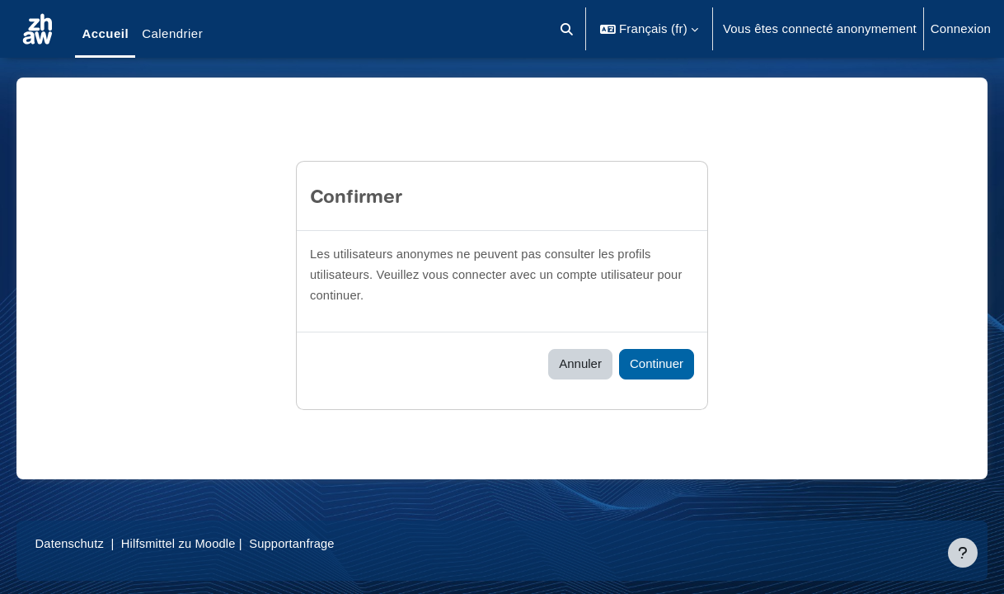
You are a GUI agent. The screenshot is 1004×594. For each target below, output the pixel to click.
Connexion (961, 28)
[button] (566, 29)
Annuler (580, 363)
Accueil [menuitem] (105, 33)
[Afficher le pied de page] (963, 553)
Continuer (656, 363)
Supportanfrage (320, 543)
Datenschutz (94, 543)
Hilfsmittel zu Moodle (205, 543)
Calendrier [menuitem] (172, 33)
